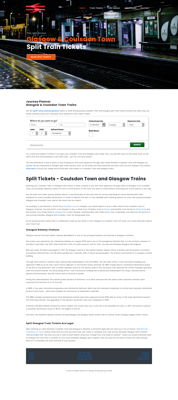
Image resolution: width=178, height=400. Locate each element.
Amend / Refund (143, 357)
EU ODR (31, 359)
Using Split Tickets (85, 355)
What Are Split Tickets (84, 357)
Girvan (107, 209)
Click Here (31, 169)
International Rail (143, 359)
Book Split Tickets (41, 57)
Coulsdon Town (70, 206)
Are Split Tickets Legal (84, 359)
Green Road (141, 209)
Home (83, 8)
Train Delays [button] (114, 8)
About (31, 353)
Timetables (130, 8)
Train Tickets (96, 8)
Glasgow (59, 212)
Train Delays (145, 355)
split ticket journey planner (46, 111)
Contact (32, 355)
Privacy (31, 357)
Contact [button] (145, 8)
